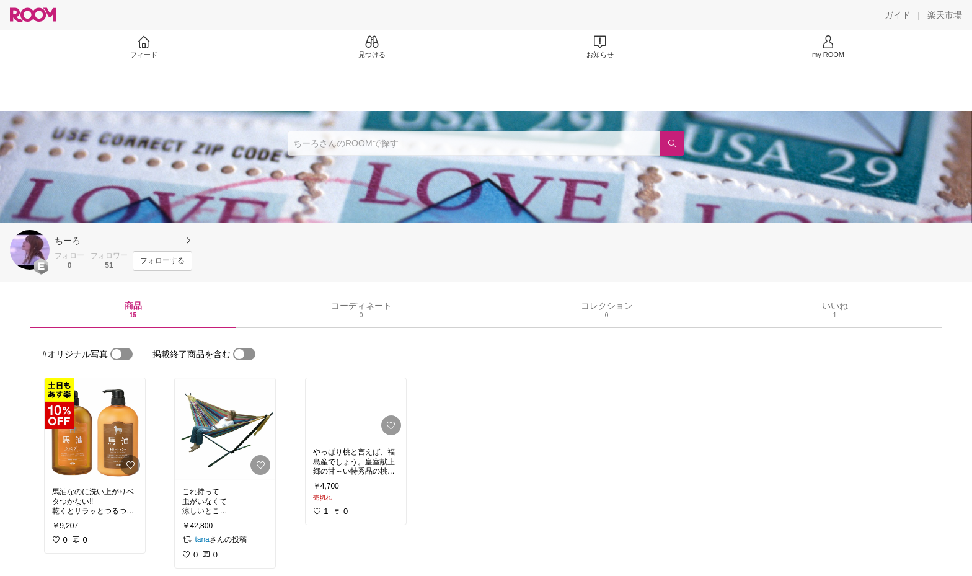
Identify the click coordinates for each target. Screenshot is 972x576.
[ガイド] (898, 14)
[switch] (121, 354)
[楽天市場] (944, 14)
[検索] (672, 143)
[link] (95, 429)
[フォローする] (162, 261)
